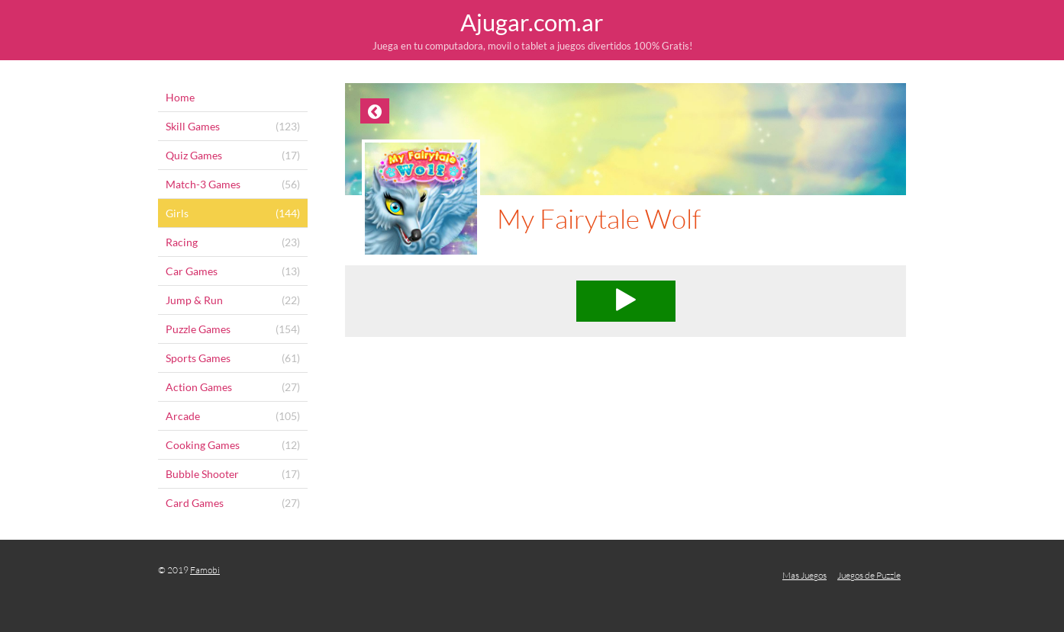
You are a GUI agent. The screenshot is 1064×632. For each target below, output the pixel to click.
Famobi (205, 570)
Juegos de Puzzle (869, 575)
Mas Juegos (804, 575)
